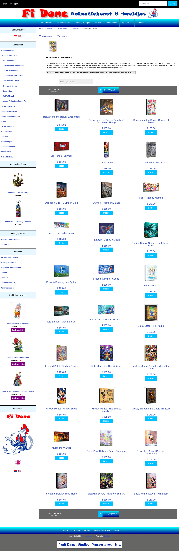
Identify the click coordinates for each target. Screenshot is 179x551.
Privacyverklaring (8, 262)
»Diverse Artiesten (9, 86)
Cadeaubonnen (111, 23)
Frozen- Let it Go (151, 285)
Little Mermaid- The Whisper (106, 366)
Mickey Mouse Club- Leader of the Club (151, 367)
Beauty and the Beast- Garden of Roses (151, 121)
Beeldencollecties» (9, 111)
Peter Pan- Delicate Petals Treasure (106, 451)
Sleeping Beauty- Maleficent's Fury (106, 493)
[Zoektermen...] (153, 3)
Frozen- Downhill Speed (106, 278)
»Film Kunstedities (10, 71)
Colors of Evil (106, 162)
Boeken (98, 23)
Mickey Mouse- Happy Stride (61, 408)
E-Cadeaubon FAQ (8, 283)
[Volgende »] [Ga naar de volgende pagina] (112, 90)
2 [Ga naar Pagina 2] (104, 90)
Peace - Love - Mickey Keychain (18, 211)
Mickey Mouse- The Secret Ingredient (106, 409)
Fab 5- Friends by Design (61, 233)
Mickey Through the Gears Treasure (151, 408)
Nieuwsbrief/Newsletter (10, 239)
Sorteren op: (45, 81)
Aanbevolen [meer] (18, 164)
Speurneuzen (127, 23)
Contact (4, 273)
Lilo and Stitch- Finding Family (61, 366)
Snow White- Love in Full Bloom (151, 493)
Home (4, 4)
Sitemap (4, 278)
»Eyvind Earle (7, 91)
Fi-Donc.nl (5, 244)
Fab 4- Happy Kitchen (151, 197)
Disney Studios (62, 28)
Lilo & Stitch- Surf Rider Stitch (106, 319)
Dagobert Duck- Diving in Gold (61, 202)
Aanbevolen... (6, 152)
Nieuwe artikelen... (8, 147)
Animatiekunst (50, 28)
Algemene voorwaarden (11, 268)
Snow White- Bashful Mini (18, 313)
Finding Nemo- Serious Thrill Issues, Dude (151, 244)
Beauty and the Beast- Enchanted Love (61, 117)
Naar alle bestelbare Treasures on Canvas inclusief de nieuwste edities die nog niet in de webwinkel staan (90, 73)
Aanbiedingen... (7, 142)
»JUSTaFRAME (7, 96)
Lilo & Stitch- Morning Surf (61, 321)
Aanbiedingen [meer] (18, 295)
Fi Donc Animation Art (88, 536)
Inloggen (14, 4)
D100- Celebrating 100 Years (151, 162)
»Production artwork (10, 81)
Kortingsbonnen (7, 288)
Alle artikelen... (7, 157)
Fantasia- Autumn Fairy (18, 182)
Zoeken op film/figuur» (10, 116)
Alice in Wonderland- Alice (18, 347)
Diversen (140, 23)
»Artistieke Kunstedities (12, 66)
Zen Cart (107, 536)
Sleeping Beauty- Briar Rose (61, 493)
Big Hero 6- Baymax (61, 155)
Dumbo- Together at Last (106, 202)
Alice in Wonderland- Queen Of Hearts (18, 381)
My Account (75, 530)
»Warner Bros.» (8, 106)
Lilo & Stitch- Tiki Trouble (151, 325)
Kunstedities (74, 28)
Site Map (86, 530)
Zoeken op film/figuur (82, 23)
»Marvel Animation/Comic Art (13, 101)
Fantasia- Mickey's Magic (106, 239)
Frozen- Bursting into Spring (61, 282)
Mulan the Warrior (61, 447)
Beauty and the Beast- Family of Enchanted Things (106, 121)
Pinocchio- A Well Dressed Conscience (151, 452)
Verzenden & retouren (10, 257)
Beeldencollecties (63, 23)
